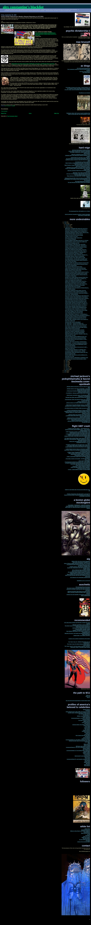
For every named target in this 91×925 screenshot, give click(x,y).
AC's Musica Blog (86, 72)
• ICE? (88, 443)
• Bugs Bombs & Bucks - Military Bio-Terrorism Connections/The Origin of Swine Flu (80, 455)
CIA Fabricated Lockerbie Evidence (82, 161)
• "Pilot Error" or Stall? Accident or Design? (81, 466)
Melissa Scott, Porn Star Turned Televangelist (74, 332)
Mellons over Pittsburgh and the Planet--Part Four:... (76, 249)
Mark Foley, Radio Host (70, 320)
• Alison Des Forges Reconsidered (83, 465)
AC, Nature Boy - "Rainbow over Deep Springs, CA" (76, 324)
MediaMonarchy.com (85, 829)
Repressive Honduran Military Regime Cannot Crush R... (77, 271)
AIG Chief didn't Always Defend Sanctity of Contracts (79, 572)
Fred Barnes (87, 736)
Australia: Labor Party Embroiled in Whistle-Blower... (76, 341)
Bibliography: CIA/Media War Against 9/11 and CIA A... (76, 228)
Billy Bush (88, 763)
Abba (89, 742)
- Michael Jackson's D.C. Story (83, 401)
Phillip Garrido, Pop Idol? (70, 335)
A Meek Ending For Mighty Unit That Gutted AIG (80, 573)
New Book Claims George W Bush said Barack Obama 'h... (77, 315)
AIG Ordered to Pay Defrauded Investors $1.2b (80, 577)
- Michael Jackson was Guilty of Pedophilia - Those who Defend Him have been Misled (78, 389)
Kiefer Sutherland (86, 717)
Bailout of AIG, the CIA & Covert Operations (81, 561)
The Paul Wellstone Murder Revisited (82, 174)
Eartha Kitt (88, 733)
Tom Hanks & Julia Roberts (84, 713)
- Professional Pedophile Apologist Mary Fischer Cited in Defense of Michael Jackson (78, 391)
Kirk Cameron (87, 765)
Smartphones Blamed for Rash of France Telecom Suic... (77, 232)
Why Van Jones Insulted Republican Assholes (74, 329)
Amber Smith (87, 761)
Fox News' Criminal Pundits (84, 720)
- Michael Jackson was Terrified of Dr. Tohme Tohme (79, 414)
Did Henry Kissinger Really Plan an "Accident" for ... (76, 278)
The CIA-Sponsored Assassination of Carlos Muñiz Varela (78, 700)
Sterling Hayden (86, 730)
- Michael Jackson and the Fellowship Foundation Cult (78, 421)
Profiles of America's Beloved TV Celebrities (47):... (76, 252)
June (66, 362)
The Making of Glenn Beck (70, 275)
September (67, 227)
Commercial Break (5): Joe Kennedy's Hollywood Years (78, 759)
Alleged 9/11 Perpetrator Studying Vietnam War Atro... (76, 274)
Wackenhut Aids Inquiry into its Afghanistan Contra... (76, 344)
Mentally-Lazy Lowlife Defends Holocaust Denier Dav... (76, 277)
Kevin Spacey (87, 732)
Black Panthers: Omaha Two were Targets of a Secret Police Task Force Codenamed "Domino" (77, 166)
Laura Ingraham (86, 753)
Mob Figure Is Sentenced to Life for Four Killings (75, 282)
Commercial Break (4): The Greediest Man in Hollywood (78, 750)
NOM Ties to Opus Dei (70, 348)
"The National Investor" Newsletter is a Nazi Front (75, 308)
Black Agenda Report (85, 833)
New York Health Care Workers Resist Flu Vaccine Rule (76, 262)
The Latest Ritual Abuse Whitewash (82, 181)
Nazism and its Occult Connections (72, 328)
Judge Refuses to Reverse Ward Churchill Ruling (75, 268)
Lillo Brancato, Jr (86, 714)
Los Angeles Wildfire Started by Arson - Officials (75, 350)
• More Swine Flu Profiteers (84, 460)
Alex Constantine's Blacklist (23, 7)
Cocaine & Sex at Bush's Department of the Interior (79, 638)
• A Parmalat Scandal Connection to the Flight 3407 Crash (78, 433)
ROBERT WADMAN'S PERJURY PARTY (81, 630)
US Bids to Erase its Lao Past (71, 236)
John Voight (87, 726)
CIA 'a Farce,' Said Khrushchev (71, 294)
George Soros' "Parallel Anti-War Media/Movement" (76, 307)
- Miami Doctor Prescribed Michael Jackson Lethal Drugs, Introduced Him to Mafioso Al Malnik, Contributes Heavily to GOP (77, 406)
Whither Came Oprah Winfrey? (83, 716)
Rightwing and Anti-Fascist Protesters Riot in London (76, 273)
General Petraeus (86, 719)
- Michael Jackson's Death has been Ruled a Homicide (78, 417)
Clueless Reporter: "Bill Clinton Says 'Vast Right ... (75, 244)
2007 (65, 372)
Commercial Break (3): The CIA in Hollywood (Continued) (78, 747)
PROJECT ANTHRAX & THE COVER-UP (81, 624)
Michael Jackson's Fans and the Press (73, 270)
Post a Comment (4, 111)
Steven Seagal (87, 745)
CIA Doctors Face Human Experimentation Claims (75, 358)
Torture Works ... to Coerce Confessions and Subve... (76, 343)
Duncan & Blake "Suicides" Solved (83, 629)
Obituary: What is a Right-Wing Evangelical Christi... (76, 246)
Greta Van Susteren (86, 738)
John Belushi (87, 760)
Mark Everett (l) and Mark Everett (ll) (82, 755)
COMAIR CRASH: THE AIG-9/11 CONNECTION (80, 566)
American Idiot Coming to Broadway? (73, 322)
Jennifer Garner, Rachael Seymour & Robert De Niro (79, 712)
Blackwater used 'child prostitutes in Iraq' (81, 172)
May (66, 364)
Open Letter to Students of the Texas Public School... (76, 327)
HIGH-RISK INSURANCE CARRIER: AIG (81, 562)
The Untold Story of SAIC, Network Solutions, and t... (76, 291)
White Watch (87, 828)
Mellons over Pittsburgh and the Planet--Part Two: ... (76, 281)
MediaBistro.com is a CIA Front (83, 580)
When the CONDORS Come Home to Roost (80, 154)
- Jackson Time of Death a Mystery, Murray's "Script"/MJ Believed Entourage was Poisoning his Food (78, 419)
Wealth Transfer (86, 568)
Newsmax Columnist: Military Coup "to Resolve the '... (76, 231)
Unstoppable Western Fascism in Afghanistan (74, 256)
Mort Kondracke (86, 737)
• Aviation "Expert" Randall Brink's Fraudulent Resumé (78, 452)
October (67, 225)
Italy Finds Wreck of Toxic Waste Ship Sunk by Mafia (76, 310)
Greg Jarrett (87, 758)
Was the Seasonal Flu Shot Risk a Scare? (74, 253)
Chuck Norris (87, 754)
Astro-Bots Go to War (69, 356)
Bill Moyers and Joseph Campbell (83, 746)
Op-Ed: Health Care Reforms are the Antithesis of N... (76, 354)
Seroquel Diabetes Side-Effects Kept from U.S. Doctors (76, 240)
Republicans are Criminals (84, 92)
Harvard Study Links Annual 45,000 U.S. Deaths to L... (76, 303)
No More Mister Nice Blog (84, 839)
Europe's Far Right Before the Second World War (75, 337)
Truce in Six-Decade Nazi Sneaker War (73, 279)
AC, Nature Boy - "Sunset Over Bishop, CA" (74, 323)
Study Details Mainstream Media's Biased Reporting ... (76, 260)
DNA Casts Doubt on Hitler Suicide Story (73, 237)
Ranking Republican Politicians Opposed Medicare (75, 316)
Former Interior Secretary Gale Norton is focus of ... (76, 306)
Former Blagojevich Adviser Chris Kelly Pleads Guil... (76, 283)
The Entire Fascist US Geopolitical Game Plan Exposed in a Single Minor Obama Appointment (77, 626)
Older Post (56, 113)
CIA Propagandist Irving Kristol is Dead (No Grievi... (76, 299)
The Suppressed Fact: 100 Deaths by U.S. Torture (79, 211)
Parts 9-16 (88, 696)
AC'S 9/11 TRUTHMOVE (84, 71)
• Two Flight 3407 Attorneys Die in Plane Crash (80, 464)
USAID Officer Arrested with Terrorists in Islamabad (79, 151)
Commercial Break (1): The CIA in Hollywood (80, 718)
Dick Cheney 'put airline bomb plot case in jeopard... (76, 325)
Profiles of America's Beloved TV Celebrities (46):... (76, 349)
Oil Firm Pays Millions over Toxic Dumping (74, 311)
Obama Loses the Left (69, 340)
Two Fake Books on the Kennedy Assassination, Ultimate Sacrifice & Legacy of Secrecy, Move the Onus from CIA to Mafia (77, 159)
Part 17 (88, 697)
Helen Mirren (87, 757)
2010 (65, 221)
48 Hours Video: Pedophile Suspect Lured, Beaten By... (76, 319)
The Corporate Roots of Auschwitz (83, 586)
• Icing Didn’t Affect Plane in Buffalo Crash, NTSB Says (78, 445)
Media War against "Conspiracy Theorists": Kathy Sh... (76, 333)
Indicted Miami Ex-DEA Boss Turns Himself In (80, 157)
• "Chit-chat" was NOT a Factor (83, 468)
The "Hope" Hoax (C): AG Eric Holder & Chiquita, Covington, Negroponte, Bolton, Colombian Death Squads (77, 647)
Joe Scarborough (86, 749)
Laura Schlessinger (86, 722)
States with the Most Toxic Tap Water (73, 286)
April (66, 365)
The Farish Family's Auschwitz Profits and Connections (78, 588)
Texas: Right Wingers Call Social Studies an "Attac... (76, 339)
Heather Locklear (86, 752)
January (67, 369)
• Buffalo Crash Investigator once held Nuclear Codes (79, 434)
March (66, 366)
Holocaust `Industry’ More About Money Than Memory (76, 296)
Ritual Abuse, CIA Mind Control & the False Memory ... (76, 229)
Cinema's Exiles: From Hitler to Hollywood (81, 724)
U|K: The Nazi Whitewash (70, 239)
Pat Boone (88, 710)
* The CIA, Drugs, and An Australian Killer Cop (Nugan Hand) (77, 89)
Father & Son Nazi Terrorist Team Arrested (74, 235)
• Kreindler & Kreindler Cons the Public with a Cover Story (78, 444)
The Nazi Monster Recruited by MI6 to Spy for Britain (79, 182)
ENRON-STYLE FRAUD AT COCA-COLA (81, 627)
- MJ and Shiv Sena (86, 422)
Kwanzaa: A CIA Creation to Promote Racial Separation (78, 167)
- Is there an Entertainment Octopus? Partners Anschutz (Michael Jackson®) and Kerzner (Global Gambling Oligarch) (77, 411)
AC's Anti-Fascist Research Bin (83, 68)
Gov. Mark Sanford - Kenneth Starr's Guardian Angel (76, 258)
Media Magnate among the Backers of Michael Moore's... (77, 287)
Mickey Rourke (87, 744)
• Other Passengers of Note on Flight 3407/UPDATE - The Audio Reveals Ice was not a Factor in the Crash (78, 432)
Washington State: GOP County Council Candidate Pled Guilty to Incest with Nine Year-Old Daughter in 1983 (78, 114)
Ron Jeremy (87, 728)
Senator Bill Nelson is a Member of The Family (75, 285)
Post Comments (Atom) (12, 116)
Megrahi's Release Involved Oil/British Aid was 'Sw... (76, 336)
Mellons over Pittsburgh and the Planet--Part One (75, 290)
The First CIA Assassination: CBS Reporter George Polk (78, 173)
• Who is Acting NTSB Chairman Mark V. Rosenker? (79, 453)
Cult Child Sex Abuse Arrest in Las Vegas (73, 248)
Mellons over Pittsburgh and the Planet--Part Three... (76, 269)
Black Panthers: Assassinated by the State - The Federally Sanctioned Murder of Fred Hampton (78, 163)
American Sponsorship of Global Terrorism (81, 150)
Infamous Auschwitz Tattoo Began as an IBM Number (79, 591)
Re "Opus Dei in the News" (70, 261)
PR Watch (88, 840)
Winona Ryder (87, 727)
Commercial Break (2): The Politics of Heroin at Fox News (78, 739)
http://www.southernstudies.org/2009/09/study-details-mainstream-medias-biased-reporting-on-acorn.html (45, 34)
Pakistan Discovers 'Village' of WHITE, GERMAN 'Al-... (76, 254)
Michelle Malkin (86, 751)
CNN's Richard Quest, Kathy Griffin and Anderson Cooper (78, 711)
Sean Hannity (87, 723)
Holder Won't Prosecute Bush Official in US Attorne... (76, 304)
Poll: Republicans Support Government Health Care (76, 241)
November (67, 224)
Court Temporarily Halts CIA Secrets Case (74, 312)
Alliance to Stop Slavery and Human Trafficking (80, 830)
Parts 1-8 (88, 695)
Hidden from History (86, 837)
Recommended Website (70, 345)
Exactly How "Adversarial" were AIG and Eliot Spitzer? (78, 567)
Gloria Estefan (87, 762)
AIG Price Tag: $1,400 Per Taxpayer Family (81, 570)
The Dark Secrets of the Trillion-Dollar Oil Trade (75, 257)
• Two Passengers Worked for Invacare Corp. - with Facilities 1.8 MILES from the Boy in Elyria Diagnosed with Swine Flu (77, 462)
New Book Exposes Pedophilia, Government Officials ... (76, 293)
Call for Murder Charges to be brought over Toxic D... (76, 302)
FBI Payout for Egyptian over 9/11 (72, 243)
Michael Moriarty (86, 709)
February (67, 368)
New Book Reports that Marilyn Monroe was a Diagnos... (77, 298)
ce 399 (88, 834)
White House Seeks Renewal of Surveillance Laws (75, 300)
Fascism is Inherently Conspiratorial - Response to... (76, 245)
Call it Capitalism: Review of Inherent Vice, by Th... (75, 318)
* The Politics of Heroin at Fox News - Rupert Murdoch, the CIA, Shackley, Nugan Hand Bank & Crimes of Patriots (77, 88)
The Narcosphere (86, 838)
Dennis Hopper (87, 725)
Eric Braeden (87, 734)
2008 (65, 370)
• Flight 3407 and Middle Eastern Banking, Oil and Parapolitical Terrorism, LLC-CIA (79, 442)
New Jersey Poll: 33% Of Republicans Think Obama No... (77, 295)
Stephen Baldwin (86, 748)
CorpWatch (87, 835)
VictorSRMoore (87, 832)
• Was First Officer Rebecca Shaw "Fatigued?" (80, 467)
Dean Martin (87, 741)
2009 (65, 223)
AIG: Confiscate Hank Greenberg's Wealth (81, 569)
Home (30, 113)
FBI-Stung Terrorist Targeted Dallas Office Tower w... (76, 250)
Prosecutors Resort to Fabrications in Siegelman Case (76, 357)
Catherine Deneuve (86, 731)
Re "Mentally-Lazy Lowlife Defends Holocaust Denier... (76, 264)
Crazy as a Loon (86, 836)
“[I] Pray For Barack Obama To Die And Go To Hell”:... (76, 347)
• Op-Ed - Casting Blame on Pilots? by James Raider (79, 469)
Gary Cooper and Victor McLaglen (83, 735)
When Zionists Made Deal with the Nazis (73, 266)
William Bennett (86, 721)
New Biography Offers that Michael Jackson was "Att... (76, 352)
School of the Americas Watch (83, 841)
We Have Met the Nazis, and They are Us (74, 233)
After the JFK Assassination (71, 265)
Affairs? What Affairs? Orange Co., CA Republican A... (76, 314)
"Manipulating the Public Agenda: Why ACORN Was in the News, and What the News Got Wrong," (33, 63)
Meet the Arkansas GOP (70, 353)
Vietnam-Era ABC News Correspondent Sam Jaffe (79, 740)
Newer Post (3, 113)
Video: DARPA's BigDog (70, 289)
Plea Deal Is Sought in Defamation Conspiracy (75, 331)
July (66, 361)
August (67, 360)
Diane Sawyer (87, 764)
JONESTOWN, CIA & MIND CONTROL (81, 635)
